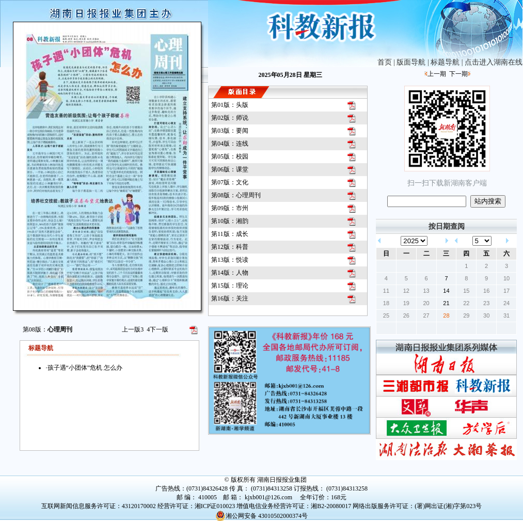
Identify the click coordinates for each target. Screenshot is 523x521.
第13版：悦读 (229, 259)
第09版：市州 (229, 208)
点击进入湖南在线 (493, 62)
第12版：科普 (229, 246)
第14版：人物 (229, 272)
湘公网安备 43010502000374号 (261, 516)
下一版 (157, 329)
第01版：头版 (229, 104)
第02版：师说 (229, 117)
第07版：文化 (229, 182)
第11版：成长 (229, 234)
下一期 (458, 73)
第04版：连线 (229, 143)
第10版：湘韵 (229, 221)
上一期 (436, 73)
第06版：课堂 (229, 169)
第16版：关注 (229, 298)
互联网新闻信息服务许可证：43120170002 (98, 506)
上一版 (133, 329)
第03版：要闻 (229, 130)
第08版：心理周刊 (236, 195)
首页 (384, 62)
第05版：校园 (229, 156)
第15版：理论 (229, 285)
